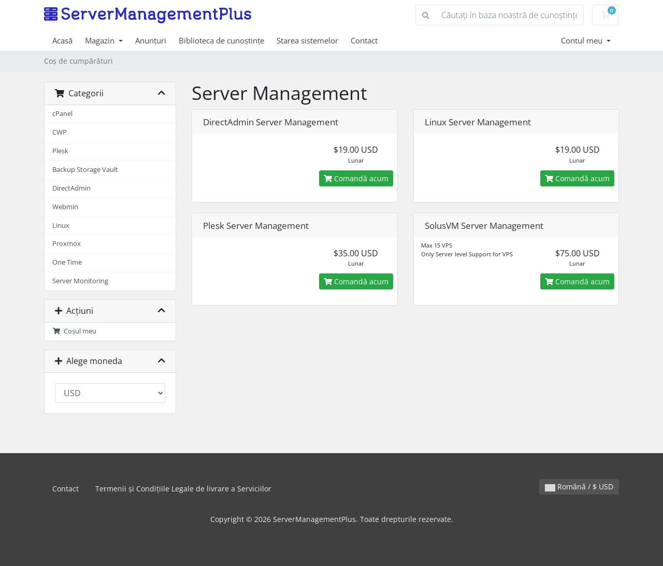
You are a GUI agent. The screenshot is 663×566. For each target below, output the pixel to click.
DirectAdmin (71, 188)
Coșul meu (74, 331)
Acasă (62, 40)
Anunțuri (150, 40)
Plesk (60, 151)
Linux (60, 225)
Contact (364, 40)
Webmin (65, 206)
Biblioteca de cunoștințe (221, 40)
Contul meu (582, 40)
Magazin (101, 40)
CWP (59, 132)
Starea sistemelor (307, 40)
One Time (67, 262)
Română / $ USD (579, 486)
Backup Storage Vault (85, 169)
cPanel (62, 113)
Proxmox (66, 243)
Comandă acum (356, 178)
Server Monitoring (80, 281)
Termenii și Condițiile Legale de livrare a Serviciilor (183, 489)
